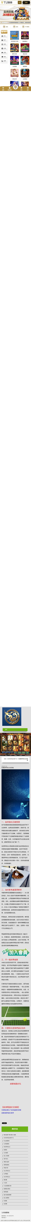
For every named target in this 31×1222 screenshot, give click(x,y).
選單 (6, 729)
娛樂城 (5, 1149)
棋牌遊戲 (6, 1191)
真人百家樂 (6, 1155)
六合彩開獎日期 (7, 1185)
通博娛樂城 (6, 1164)
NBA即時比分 (7, 1146)
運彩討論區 (6, 1161)
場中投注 (6, 1158)
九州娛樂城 (6, 1143)
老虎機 (5, 1203)
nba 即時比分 (7, 1170)
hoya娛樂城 (6, 1140)
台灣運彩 (6, 1173)
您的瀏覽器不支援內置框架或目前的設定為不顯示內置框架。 (15, 45)
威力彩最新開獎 (7, 1194)
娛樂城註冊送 (7, 1188)
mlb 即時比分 (7, 1176)
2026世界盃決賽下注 (12, 758)
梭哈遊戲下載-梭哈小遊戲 (10, 1134)
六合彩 (5, 1182)
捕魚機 (5, 1179)
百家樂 (5, 1200)
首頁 (5, 758)
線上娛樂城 (6, 1197)
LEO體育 (6, 1152)
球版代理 (6, 1167)
